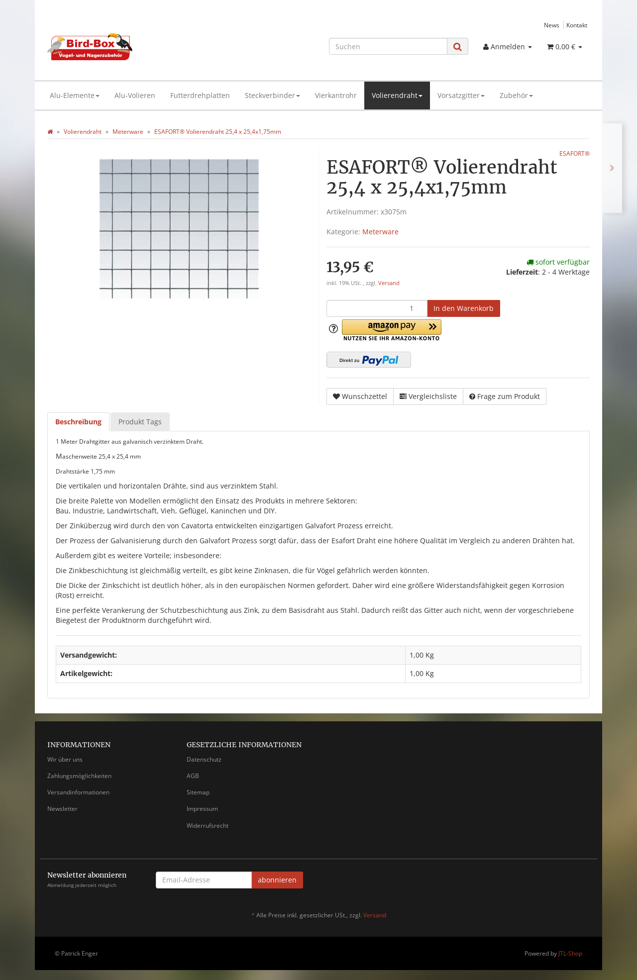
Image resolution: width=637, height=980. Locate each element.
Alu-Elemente (75, 95)
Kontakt (576, 25)
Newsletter (62, 808)
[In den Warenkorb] (463, 308)
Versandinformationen (78, 792)
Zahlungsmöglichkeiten (79, 776)
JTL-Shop (570, 953)
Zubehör (516, 95)
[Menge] (376, 308)
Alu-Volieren (134, 95)
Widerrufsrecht (207, 825)
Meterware (380, 231)
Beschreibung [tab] (78, 421)
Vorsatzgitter (461, 95)
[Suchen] (388, 46)
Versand (389, 283)
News (551, 25)
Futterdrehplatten (200, 95)
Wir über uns (65, 759)
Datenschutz (204, 759)
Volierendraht (397, 95)
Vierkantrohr (336, 95)
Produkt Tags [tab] (140, 421)
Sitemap (198, 792)
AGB (193, 776)
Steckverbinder (272, 95)
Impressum (202, 808)
